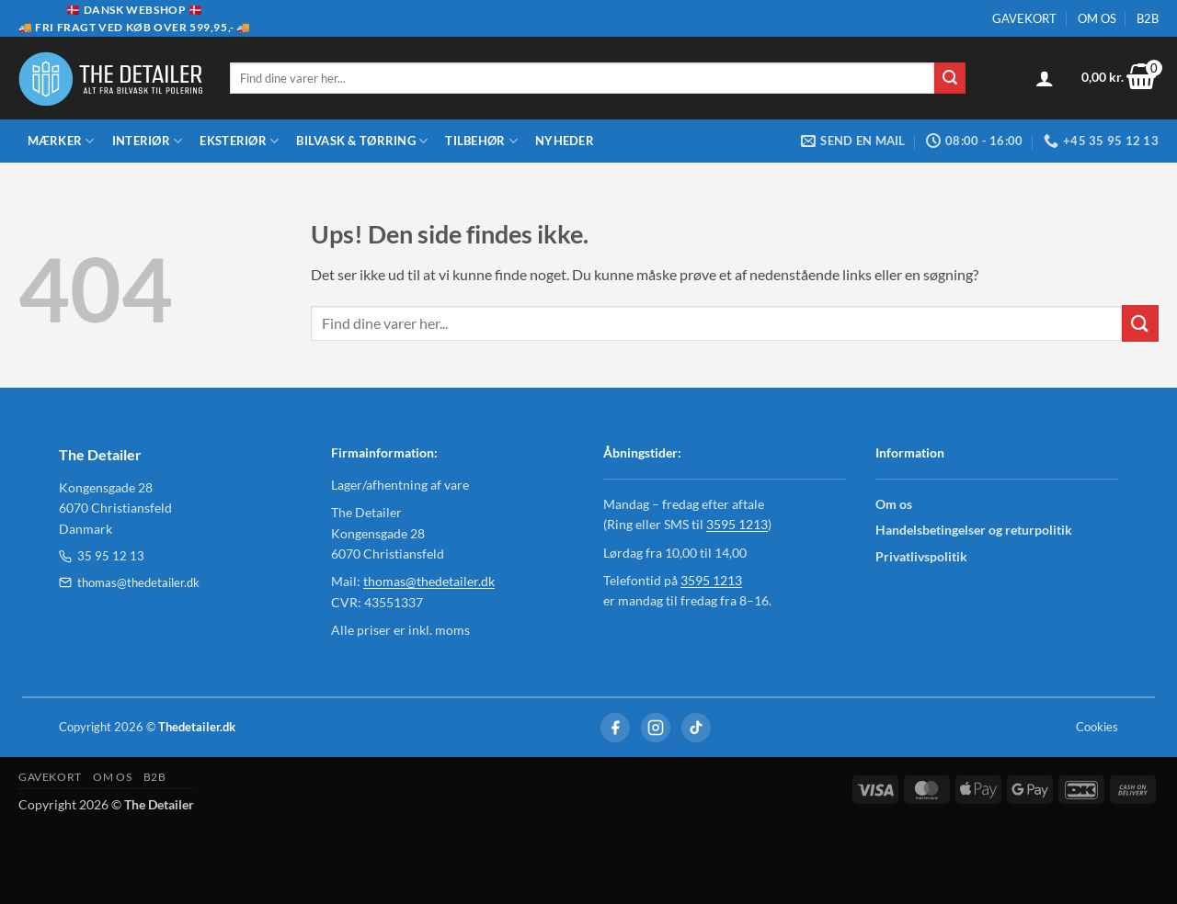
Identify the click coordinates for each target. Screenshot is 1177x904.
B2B (1148, 18)
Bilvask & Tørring (362, 141)
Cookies (1097, 726)
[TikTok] (696, 727)
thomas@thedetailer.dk (129, 582)
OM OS (1097, 18)
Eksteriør (239, 141)
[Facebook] (615, 727)
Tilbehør (481, 141)
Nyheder (564, 140)
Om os (893, 504)
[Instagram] (655, 727)
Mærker (61, 141)
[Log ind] (1044, 78)
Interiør (147, 141)
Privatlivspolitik (921, 556)
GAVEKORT (1024, 18)
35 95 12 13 (101, 555)
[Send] (950, 78)
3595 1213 (737, 524)
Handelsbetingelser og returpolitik (973, 529)
